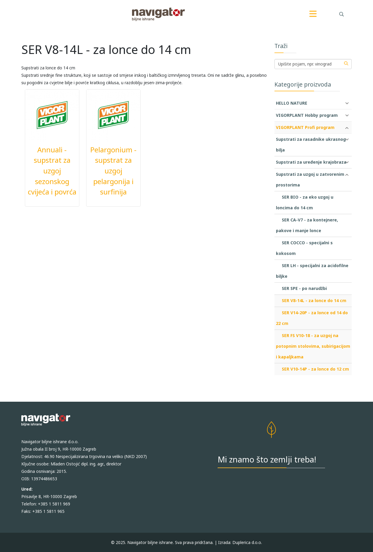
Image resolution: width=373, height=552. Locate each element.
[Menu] (313, 14)
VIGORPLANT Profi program (305, 127)
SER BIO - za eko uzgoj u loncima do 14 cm (304, 202)
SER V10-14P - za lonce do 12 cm (315, 369)
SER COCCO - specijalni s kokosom (304, 248)
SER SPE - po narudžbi (304, 288)
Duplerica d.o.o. (247, 542)
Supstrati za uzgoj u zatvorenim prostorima (310, 179)
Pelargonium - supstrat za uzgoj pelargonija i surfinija (113, 171)
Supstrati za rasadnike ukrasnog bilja (311, 144)
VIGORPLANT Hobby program (307, 115)
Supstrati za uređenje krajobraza (311, 162)
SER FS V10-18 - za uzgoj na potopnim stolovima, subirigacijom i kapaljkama (313, 346)
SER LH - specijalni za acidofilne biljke (312, 271)
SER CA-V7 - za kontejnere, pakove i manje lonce (307, 225)
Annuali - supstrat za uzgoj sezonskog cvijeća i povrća (52, 171)
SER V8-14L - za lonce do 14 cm (314, 300)
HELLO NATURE (291, 103)
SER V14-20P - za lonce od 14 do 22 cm (312, 318)
